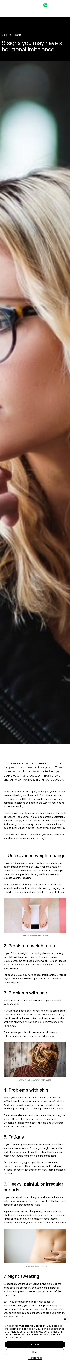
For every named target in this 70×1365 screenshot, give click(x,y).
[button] (65, 1319)
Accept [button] (35, 1344)
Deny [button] (35, 1352)
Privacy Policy (52, 1334)
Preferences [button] (35, 1357)
